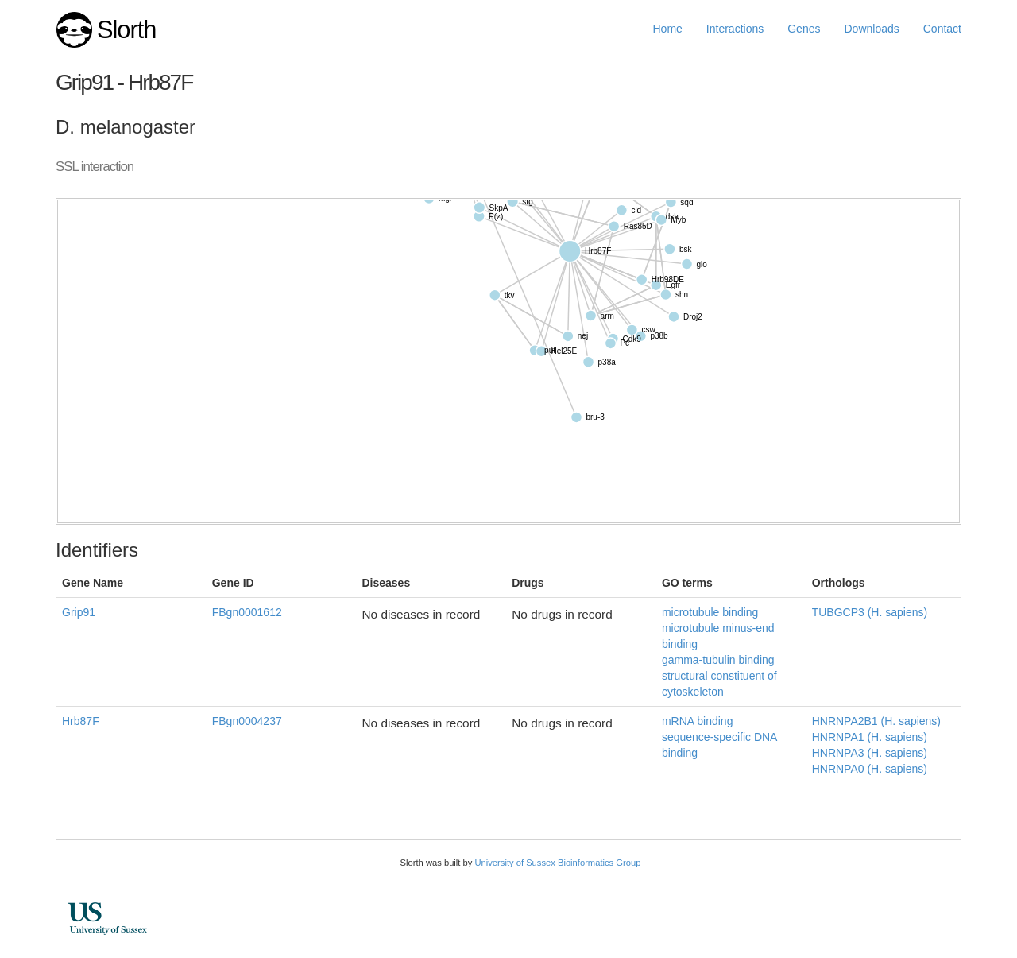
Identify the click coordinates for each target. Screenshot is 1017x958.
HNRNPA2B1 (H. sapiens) (876, 721)
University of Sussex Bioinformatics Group (557, 862)
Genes (803, 28)
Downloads (871, 28)
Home (668, 28)
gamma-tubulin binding (718, 660)
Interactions (735, 28)
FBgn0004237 (247, 721)
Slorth (126, 30)
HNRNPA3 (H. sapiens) (869, 753)
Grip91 (78, 612)
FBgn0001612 (247, 612)
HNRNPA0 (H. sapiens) (869, 768)
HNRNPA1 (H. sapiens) (869, 737)
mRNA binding (697, 721)
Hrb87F (80, 721)
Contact (942, 28)
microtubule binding (710, 612)
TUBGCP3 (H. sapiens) (869, 612)
